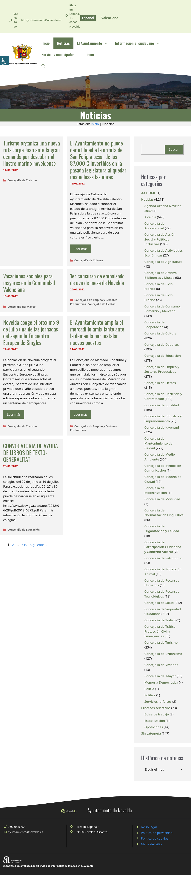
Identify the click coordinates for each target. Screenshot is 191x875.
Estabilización (154, 720)
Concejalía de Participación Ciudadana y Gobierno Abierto (162, 547)
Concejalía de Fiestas (101, 304)
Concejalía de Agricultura (163, 261)
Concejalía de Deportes (161, 344)
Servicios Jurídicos (157, 701)
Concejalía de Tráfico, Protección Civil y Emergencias (160, 631)
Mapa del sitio (151, 844)
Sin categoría (151, 733)
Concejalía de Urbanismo (163, 654)
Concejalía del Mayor (21, 306)
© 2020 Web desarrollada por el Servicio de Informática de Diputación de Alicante (48, 866)
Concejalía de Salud (159, 603)
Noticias (63, 43)
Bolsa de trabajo (156, 714)
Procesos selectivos (155, 708)
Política (149, 695)
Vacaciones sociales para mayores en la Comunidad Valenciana (29, 283)
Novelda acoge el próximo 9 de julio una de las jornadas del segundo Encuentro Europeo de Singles (31, 332)
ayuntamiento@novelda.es (43, 20)
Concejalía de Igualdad (161, 405)
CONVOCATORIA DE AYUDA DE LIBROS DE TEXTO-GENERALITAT (30, 452)
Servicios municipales (57, 54)
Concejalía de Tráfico (159, 620)
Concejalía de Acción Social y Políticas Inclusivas (159, 239)
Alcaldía (150, 217)
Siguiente (39, 545)
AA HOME (148, 193)
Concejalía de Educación (23, 529)
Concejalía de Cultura (88, 260)
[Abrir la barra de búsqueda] (43, 65)
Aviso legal (149, 827)
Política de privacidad (156, 833)
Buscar (174, 149)
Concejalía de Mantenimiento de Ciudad (158, 443)
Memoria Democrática (161, 682)
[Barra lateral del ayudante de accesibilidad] (4, 60)
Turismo (88, 54)
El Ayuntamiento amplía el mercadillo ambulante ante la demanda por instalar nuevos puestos (97, 332)
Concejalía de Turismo (22, 180)
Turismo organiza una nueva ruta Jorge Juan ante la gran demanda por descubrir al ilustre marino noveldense (31, 153)
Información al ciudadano (139, 43)
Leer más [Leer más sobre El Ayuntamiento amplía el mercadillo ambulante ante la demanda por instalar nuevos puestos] (80, 414)
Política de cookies (154, 838)
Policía (149, 689)
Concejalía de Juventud (161, 427)
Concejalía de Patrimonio (163, 558)
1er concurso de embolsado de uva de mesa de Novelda (97, 279)
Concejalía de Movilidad (162, 499)
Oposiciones (153, 727)
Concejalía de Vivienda (161, 665)
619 (24, 545)
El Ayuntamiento (94, 43)
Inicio (45, 43)
